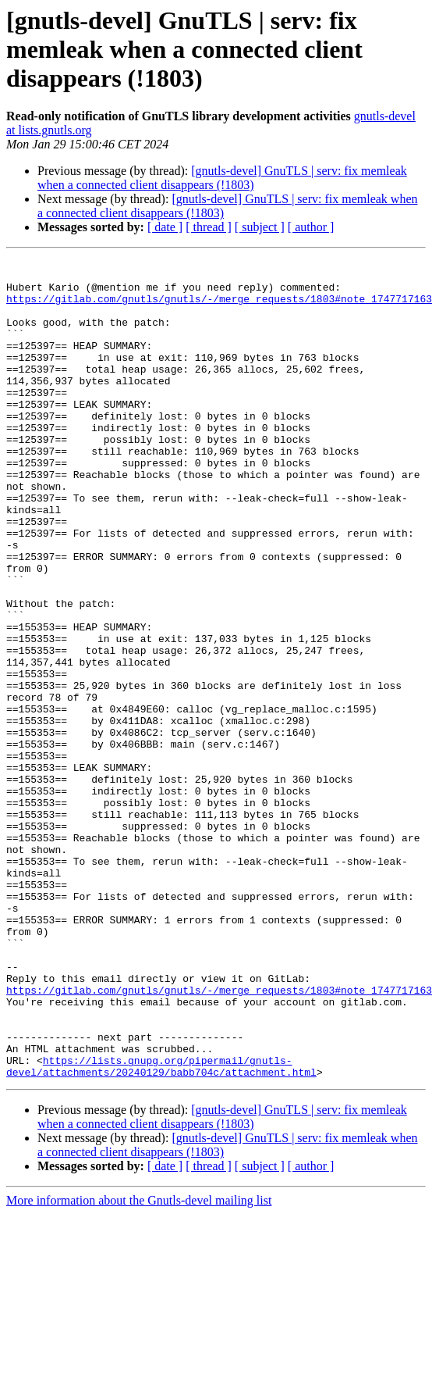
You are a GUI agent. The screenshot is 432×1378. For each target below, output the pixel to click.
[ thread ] (209, 227)
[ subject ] (260, 227)
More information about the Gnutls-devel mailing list (138, 1364)
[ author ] (311, 227)
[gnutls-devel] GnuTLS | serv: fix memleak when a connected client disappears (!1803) (222, 177)
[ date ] (164, 227)
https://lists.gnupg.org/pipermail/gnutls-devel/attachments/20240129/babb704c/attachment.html (161, 1229)
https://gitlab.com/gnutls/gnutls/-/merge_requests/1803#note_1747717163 (219, 308)
